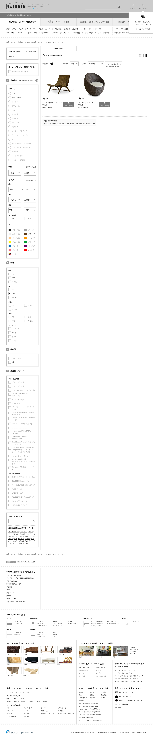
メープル (17, 536)
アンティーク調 (14, 650)
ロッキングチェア (58, 625)
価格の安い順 (80, 123)
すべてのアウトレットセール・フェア (18, 692)
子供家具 (67, 29)
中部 (15, 698)
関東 (8, 698)
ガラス (30, 531)
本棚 (54, 632)
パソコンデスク (134, 621)
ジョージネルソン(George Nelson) (89, 706)
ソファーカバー (13, 531)
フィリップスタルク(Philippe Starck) (89, 712)
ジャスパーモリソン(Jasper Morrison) (90, 714)
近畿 (22, 698)
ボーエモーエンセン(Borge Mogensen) (90, 720)
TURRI (8, 590)
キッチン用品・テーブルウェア (39, 33)
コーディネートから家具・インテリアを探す (96, 643)
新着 (8, 29)
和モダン (31, 671)
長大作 (81, 695)
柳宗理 (81, 692)
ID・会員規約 (102, 732)
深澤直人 (103, 692)
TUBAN (20, 562)
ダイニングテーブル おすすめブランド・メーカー (130, 676)
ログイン (133, 6)
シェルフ (55, 636)
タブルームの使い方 (77, 732)
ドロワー (98, 670)
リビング (86, 652)
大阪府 (31, 701)
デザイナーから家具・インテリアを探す (94, 688)
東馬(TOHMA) (11, 598)
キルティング (31, 534)
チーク (10, 534)
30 (49, 121)
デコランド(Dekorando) (14, 575)
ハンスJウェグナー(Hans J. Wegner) (89, 709)
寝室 (120, 652)
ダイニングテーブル (97, 621)
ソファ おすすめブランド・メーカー (126, 670)
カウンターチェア (42, 625)
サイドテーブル (111, 621)
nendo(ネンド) (83, 698)
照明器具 (75, 29)
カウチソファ (18, 621)
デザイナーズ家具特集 (121, 704)
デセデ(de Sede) (11, 581)
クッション (27, 716)
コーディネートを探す (60, 22)
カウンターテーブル (97, 623)
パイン (27, 536)
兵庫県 (38, 701)
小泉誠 (103, 698)
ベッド (51, 29)
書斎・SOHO (133, 649)
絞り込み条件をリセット (27, 80)
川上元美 (103, 695)
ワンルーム (133, 651)
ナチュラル (14, 671)
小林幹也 (81, 700)
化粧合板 (21, 539)
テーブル (33, 29)
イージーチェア (29, 562)
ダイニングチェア (58, 623)
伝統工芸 (9, 587)
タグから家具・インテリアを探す (92, 664)
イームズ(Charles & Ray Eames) (88, 703)
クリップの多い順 (63, 123)
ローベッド (82, 676)
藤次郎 (8, 596)
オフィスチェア (73, 623)
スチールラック (100, 667)
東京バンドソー (11, 593)
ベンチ (70, 621)
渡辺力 (92, 695)
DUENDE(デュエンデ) (13, 584)
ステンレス (23, 531)
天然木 (27, 539)
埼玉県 (23, 701)
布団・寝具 (44, 711)
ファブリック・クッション (61, 33)
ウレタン (15, 332)
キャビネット (41, 636)
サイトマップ (91, 732)
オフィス (132, 653)
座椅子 (55, 621)
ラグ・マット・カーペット (16, 33)
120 (55, 121)
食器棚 (55, 634)
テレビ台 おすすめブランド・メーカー (126, 678)
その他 (14, 297)
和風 (64, 661)
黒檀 (22, 536)
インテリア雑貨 (87, 33)
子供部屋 (132, 647)
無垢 (23, 534)
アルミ (16, 534)
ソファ (14, 29)
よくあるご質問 (123, 732)
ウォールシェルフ (101, 676)
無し (13, 218)
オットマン (40, 623)
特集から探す (120, 33)
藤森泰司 (92, 698)
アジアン (14, 661)
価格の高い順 (90, 123)
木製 (15, 539)
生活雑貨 (76, 33)
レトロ (31, 650)
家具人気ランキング (125, 696)
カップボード (100, 673)
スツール (40, 621)
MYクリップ (143, 6)
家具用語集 (118, 707)
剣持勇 (92, 692)
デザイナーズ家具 (84, 667)
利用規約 (113, 732)
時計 (100, 29)
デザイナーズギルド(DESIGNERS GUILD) (20, 578)
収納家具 (58, 29)
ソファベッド (18, 623)
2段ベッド (17, 634)
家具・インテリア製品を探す (24, 22)
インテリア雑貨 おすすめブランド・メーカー (128, 681)
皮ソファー (24, 543)
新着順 (72, 123)
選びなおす (32, 51)
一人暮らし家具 (83, 670)
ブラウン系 (31, 234)
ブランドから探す (121, 29)
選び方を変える (31, 167)
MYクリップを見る (144, 29)
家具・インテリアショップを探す (96, 22)
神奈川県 (16, 701)
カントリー (47, 661)
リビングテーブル (96, 625)
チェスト (40, 634)
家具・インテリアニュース (127, 692)
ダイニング (103, 652)
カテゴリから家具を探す (16, 615)
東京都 (9, 701)
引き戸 (10, 536)
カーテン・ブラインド (89, 29)
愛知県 (45, 701)
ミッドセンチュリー (64, 650)
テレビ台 (40, 632)
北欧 (47, 650)
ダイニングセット (63, 708)
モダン (31, 661)
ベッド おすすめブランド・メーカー (126, 673)
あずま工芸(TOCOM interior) (15, 601)
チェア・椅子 (23, 29)
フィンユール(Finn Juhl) (86, 717)
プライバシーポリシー (138, 732)
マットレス (17, 632)
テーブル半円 (15, 543)
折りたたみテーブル (113, 623)
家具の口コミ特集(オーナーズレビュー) (130, 700)
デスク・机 (42, 29)
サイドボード (83, 673)
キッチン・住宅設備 (102, 33)
